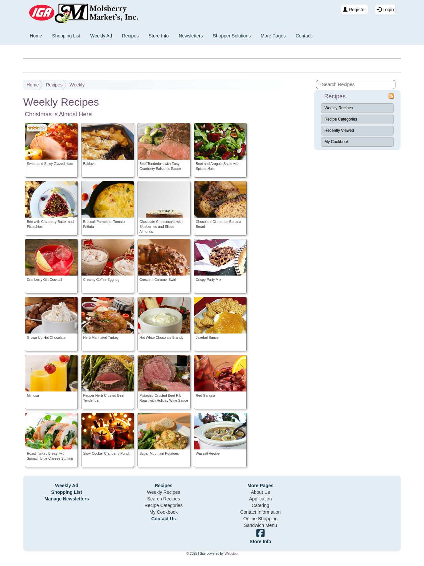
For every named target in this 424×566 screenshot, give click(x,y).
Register (354, 9)
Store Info (159, 35)
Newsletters (191, 35)
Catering (260, 505)
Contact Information (260, 512)
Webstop (231, 553)
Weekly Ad (101, 35)
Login (385, 9)
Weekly (77, 84)
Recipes (130, 35)
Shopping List (66, 35)
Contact (303, 35)
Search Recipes (163, 498)
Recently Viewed (339, 130)
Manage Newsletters (66, 498)
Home (36, 35)
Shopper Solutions (232, 35)
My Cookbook (337, 141)
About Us (260, 492)
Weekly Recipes (339, 108)
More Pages (273, 35)
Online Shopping (260, 518)
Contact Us (163, 518)
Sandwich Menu (260, 525)
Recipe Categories (341, 119)
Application (260, 498)
